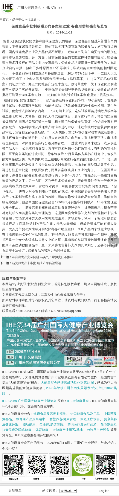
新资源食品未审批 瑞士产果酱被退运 (36, 263)
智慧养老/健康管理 (62, 419)
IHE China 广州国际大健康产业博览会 (29, 401)
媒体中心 (18, 19)
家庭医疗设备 (90, 419)
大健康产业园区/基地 (68, 430)
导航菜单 (15, 490)
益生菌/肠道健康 (51, 424)
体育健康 (41, 430)
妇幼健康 (29, 424)
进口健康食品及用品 (85, 413)
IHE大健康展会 (78, 401)
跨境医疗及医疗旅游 (82, 424)
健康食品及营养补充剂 (50, 413)
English (104, 491)
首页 (6, 19)
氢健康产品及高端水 (30, 419)
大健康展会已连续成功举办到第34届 (67, 382)
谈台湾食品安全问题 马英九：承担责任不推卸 (42, 257)
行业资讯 (33, 19)
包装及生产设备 (98, 430)
